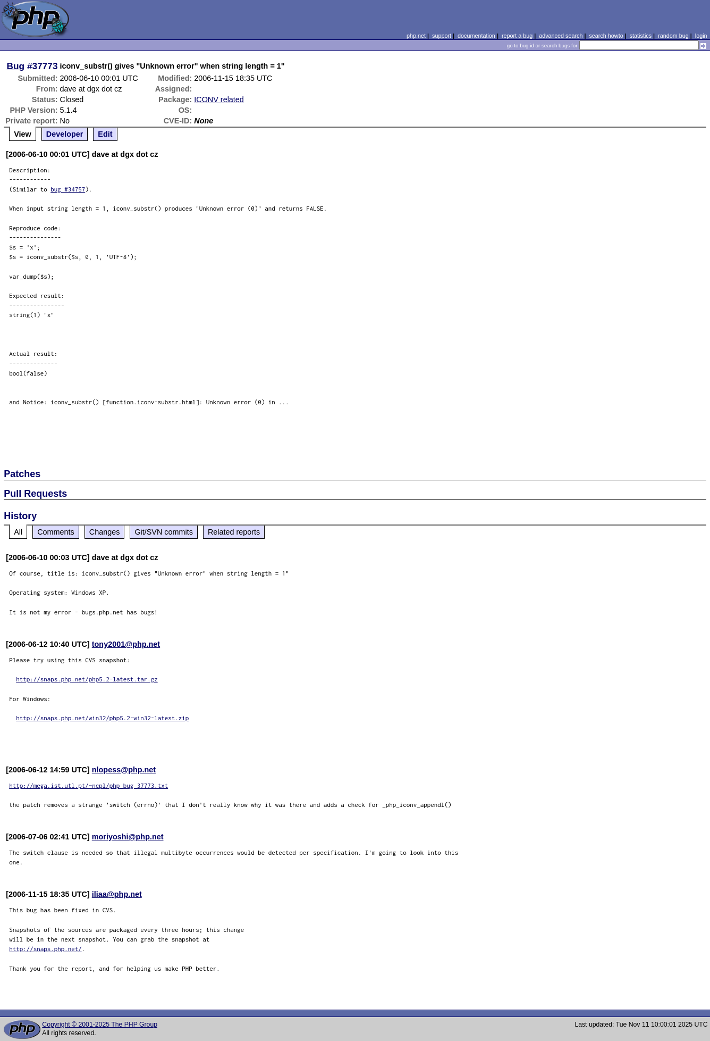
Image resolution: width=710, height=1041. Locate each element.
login (701, 35)
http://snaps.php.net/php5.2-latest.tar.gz (87, 679)
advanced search (560, 35)
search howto (606, 35)
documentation (476, 35)
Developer (64, 134)
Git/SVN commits (163, 532)
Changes (104, 532)
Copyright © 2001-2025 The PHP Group (99, 1024)
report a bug (517, 35)
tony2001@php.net (126, 644)
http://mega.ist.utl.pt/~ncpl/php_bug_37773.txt (88, 785)
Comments (55, 532)
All (18, 532)
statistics (641, 35)
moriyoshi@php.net (128, 836)
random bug (673, 35)
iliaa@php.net (117, 894)
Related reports (234, 532)
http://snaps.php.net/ (45, 948)
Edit (105, 134)
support (441, 35)
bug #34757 (67, 189)
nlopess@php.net (124, 769)
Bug (16, 66)
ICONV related (219, 99)
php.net (416, 35)
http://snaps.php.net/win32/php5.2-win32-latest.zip (102, 717)
